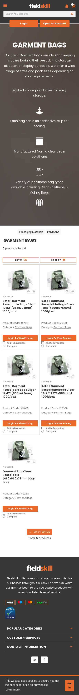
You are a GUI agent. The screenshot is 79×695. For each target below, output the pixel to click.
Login (23, 23)
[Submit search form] (72, 14)
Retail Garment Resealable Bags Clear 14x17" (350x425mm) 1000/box (19, 391)
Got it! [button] (69, 685)
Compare (10, 346)
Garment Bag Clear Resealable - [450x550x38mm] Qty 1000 (19, 476)
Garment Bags (23, 327)
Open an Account (54, 23)
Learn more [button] (13, 689)
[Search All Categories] (39, 14)
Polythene (53, 232)
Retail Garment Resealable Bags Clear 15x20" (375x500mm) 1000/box (58, 391)
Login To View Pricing (20, 338)
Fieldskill (8, 296)
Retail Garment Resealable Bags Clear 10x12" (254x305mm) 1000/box (19, 306)
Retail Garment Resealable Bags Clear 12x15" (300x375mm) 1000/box (58, 306)
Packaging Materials (31, 232)
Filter (18, 260)
